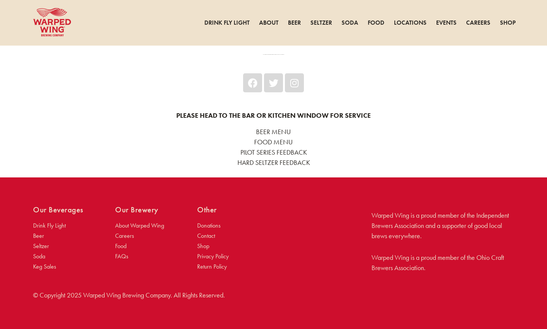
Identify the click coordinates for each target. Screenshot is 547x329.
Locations (410, 23)
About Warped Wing (139, 225)
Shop (508, 23)
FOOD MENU (273, 142)
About (268, 23)
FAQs (121, 256)
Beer (294, 23)
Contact (206, 236)
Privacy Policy (213, 256)
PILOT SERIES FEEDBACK (273, 152)
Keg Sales (44, 266)
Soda (349, 23)
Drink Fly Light (227, 23)
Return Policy (212, 266)
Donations (209, 225)
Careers (478, 23)
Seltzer (321, 23)
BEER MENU (273, 131)
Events (446, 23)
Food (376, 23)
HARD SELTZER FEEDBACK (273, 162)
